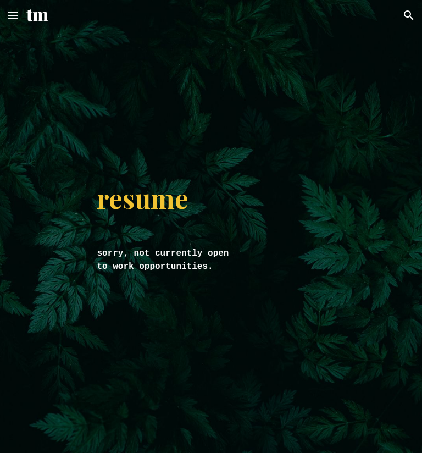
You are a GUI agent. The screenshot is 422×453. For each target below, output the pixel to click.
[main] (164, 198)
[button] (13, 15)
